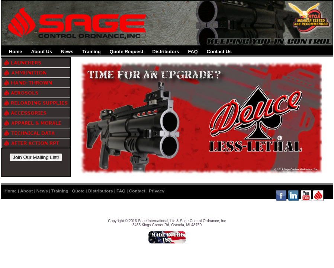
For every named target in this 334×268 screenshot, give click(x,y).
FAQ (193, 51)
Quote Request (127, 51)
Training (91, 51)
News (67, 51)
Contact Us (219, 51)
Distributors (165, 51)
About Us (41, 51)
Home (15, 51)
